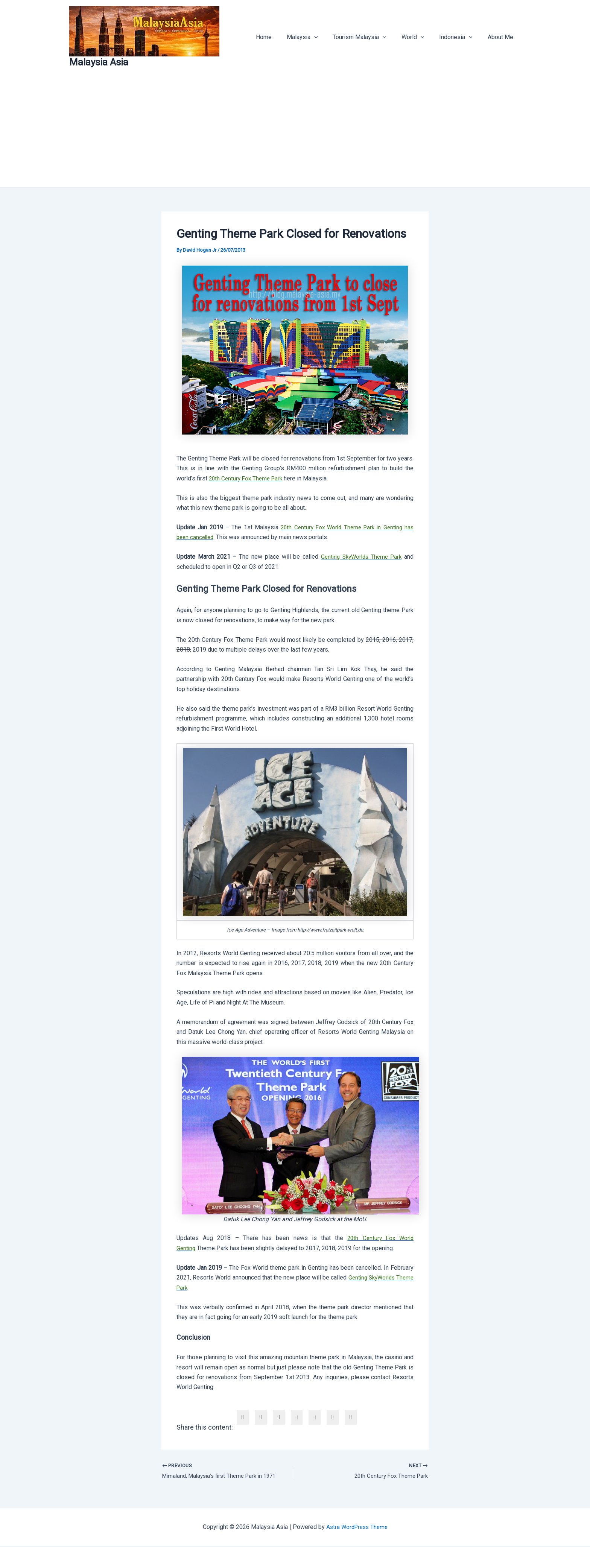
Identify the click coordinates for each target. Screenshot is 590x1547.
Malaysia (315, 37)
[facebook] (243, 1417)
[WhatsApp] (333, 1417)
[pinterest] (315, 1417)
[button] (327, 37)
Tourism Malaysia (370, 37)
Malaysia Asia (98, 62)
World (420, 37)
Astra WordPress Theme (356, 1527)
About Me (502, 37)
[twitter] (261, 1417)
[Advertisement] (295, 130)
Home (280, 37)
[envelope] (297, 1417)
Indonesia (460, 37)
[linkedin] (279, 1417)
